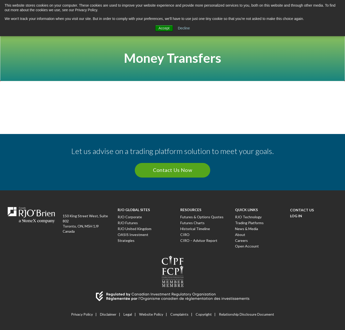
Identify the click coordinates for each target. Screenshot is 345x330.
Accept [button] (164, 28)
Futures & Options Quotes (202, 217)
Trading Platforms (249, 223)
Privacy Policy (82, 314)
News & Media (246, 228)
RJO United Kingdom (134, 228)
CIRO (185, 234)
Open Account (247, 246)
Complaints (179, 314)
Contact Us (302, 210)
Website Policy (151, 314)
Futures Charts (192, 223)
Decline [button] (184, 28)
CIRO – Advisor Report (198, 240)
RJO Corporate (130, 217)
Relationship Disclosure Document (246, 314)
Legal (128, 314)
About (240, 234)
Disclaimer (108, 314)
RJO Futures (128, 223)
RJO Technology (248, 217)
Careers (241, 240)
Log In (296, 216)
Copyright (204, 314)
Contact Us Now (172, 170)
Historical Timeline (195, 228)
